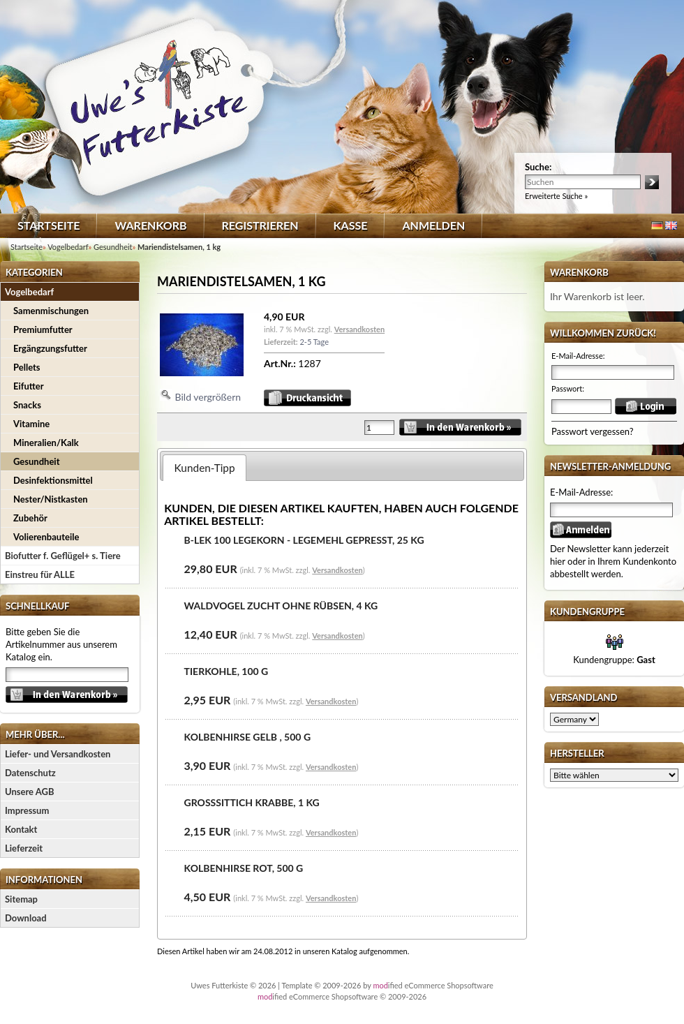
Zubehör (30, 518)
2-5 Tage (313, 341)
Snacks (27, 404)
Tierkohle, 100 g (226, 671)
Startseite (48, 225)
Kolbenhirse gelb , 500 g (247, 737)
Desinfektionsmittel (53, 480)
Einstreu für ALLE (40, 574)
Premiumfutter (43, 329)
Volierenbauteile (46, 536)
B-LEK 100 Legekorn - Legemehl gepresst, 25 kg (304, 540)
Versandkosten (359, 329)
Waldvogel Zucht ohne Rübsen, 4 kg (281, 605)
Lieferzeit (24, 848)
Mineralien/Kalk (46, 442)
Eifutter (28, 386)
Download (26, 917)
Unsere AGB (29, 791)
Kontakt (21, 829)
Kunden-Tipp (204, 467)
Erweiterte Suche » (556, 195)
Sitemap (21, 899)
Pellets (26, 367)
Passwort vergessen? (592, 431)
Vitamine (31, 423)
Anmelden (433, 225)
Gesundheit (36, 461)
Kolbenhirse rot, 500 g (244, 868)
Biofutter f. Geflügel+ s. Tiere (63, 555)
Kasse (351, 225)
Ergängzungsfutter (50, 348)
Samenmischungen (51, 310)
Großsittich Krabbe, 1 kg (252, 802)
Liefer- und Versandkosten (57, 753)
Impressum (27, 810)
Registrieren (260, 225)
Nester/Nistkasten (50, 499)
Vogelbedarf (29, 291)
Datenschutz (30, 772)
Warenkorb (150, 225)
